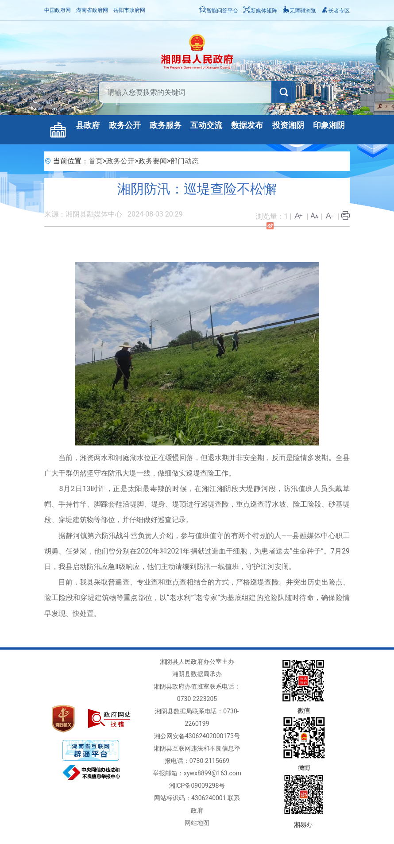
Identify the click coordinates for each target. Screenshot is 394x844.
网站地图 (197, 822)
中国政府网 (57, 10)
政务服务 (166, 125)
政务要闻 (153, 161)
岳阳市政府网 (129, 10)
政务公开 (125, 125)
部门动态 (184, 161)
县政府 (88, 125)
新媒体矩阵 (260, 11)
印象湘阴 (329, 125)
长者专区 (335, 11)
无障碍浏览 (299, 11)
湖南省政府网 (92, 10)
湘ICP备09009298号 (197, 785)
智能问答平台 (218, 11)
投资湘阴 (288, 125)
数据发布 (247, 125)
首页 (96, 161)
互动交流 (206, 125)
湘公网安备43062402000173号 (197, 735)
